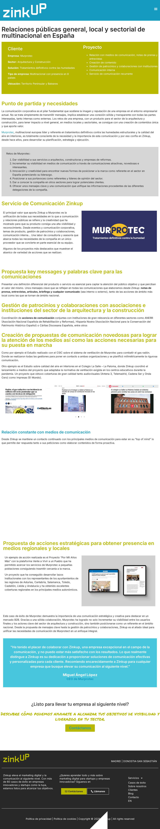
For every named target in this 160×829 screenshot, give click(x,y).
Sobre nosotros (137, 786)
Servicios (135, 778)
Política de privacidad (38, 818)
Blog (130, 793)
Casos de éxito (137, 782)
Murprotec (8, 132)
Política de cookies (65, 818)
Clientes (133, 789)
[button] (155, 8)
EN (130, 800)
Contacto (133, 797)
